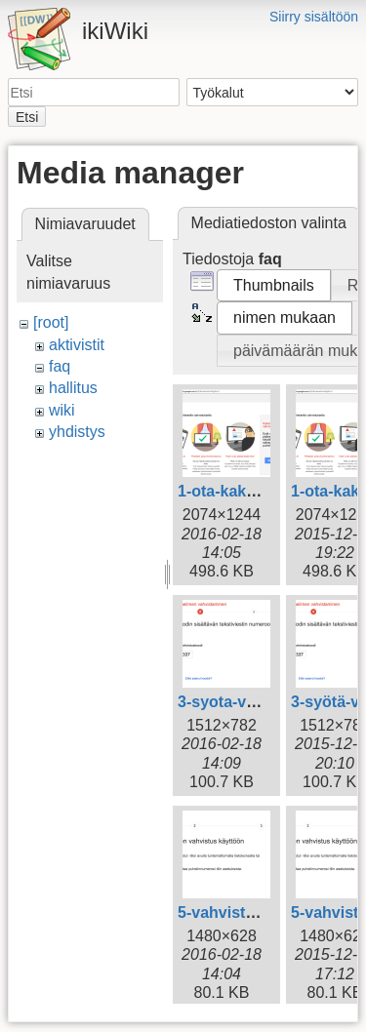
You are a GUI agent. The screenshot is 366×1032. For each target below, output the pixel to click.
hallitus (73, 387)
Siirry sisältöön (313, 16)
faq (59, 366)
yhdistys (77, 431)
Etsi (27, 117)
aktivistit (76, 345)
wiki (62, 410)
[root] (50, 322)
